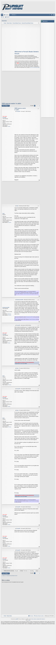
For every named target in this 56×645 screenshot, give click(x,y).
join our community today (34, 67)
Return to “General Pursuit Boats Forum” (10, 575)
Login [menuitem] (52, 15)
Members (13, 14)
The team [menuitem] (31, 615)
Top (39, 180)
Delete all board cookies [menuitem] (39, 615)
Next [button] (39, 105)
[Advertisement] (15, 37)
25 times (9, 222)
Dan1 (4, 213)
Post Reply (5, 105)
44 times (9, 315)
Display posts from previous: (12, 570)
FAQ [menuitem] (50, 15)
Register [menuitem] (54, 15)
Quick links (2, 15)
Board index (9, 615)
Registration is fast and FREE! (21, 363)
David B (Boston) (27, 293)
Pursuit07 (4, 117)
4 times (9, 126)
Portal (5, 23)
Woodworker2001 (17, 292)
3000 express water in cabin (11, 103)
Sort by (24, 570)
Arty (29, 620)
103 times (9, 313)
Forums (6, 14)
